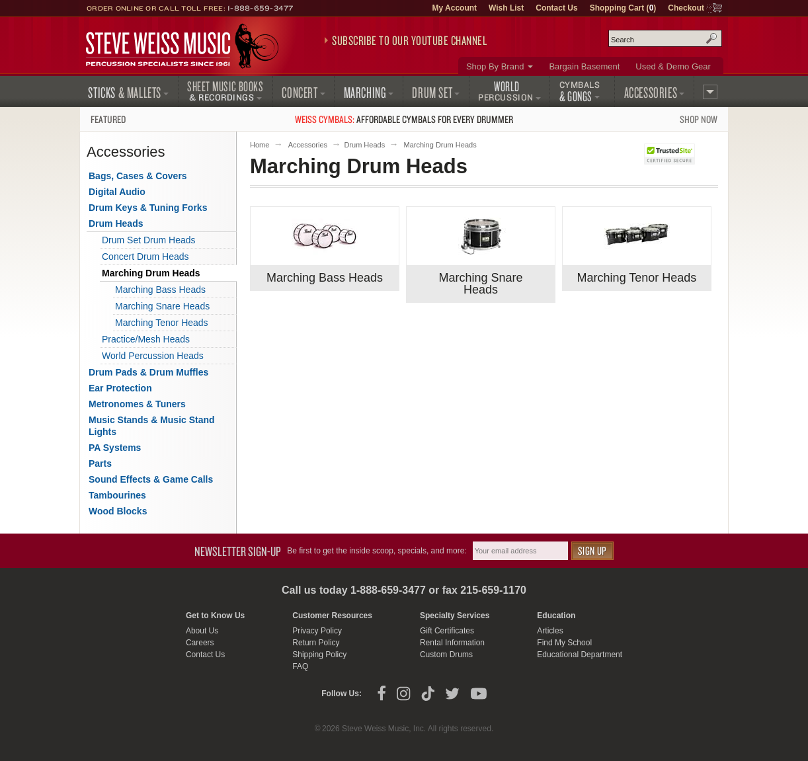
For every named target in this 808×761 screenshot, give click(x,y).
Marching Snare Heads (480, 283)
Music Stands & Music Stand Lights (152, 426)
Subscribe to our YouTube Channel (409, 40)
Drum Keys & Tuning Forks (148, 207)
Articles (550, 630)
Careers (200, 642)
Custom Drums (446, 654)
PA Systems (115, 447)
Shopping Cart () (623, 8)
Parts (100, 463)
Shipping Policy (319, 654)
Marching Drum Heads (151, 273)
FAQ (300, 666)
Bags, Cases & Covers (138, 176)
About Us (202, 630)
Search (711, 38)
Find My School (564, 642)
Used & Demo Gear (672, 66)
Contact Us (556, 8)
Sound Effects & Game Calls (151, 479)
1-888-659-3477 (260, 8)
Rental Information (452, 642)
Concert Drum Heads (145, 256)
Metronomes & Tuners (137, 404)
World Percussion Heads (153, 355)
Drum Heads (364, 145)
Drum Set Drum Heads (149, 240)
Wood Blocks (118, 511)
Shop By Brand (495, 66)
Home (259, 145)
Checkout (686, 8)
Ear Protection (120, 388)
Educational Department (579, 654)
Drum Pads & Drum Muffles (148, 372)
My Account (454, 8)
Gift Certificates (447, 630)
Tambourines (117, 495)
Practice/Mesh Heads (146, 339)
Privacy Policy (317, 630)
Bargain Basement (584, 66)
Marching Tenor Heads (637, 277)
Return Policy (315, 642)
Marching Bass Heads (324, 277)
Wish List (506, 8)
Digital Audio (117, 191)
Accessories (307, 145)
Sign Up (592, 550)
